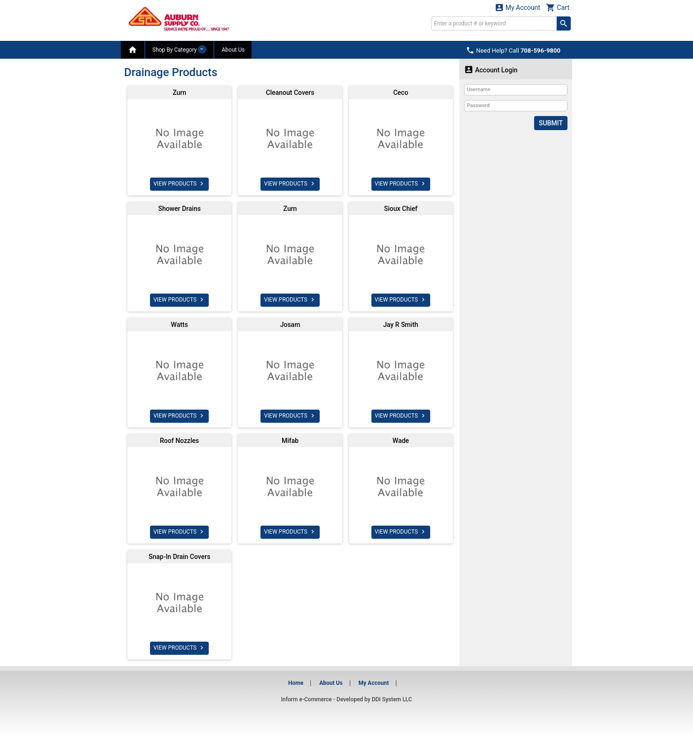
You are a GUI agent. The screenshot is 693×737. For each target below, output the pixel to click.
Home (295, 683)
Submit (551, 123)
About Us (232, 50)
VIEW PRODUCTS (179, 183)
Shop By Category (179, 49)
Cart (557, 7)
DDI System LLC (392, 699)
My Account (518, 7)
